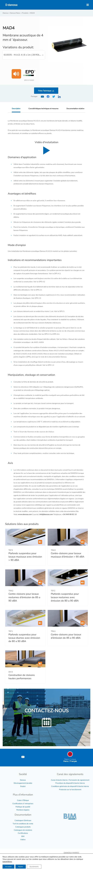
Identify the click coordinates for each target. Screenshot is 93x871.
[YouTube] (23, 757)
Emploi (22, 786)
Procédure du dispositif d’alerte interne (70, 783)
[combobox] (24, 55)
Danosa (23, 780)
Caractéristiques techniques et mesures (43, 108)
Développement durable (23, 783)
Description (16, 108)
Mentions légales (22, 810)
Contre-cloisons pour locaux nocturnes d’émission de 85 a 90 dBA (24, 597)
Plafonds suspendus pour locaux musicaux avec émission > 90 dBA (25, 557)
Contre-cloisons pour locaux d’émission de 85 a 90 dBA (66, 636)
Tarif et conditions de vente (23, 823)
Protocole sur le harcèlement (70, 789)
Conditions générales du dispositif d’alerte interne (70, 786)
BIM (22, 836)
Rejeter (20, 867)
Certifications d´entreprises (22, 803)
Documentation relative (75, 108)
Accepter (8, 867)
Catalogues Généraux (23, 820)
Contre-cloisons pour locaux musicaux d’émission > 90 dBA (67, 555)
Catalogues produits (23, 827)
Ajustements (34, 867)
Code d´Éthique (23, 800)
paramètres (7, 861)
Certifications (23, 833)
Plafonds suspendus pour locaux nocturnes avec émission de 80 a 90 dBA (65, 597)
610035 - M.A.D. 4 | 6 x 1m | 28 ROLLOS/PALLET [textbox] (24, 54)
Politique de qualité (23, 807)
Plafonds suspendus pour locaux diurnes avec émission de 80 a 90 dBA (24, 638)
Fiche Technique (44, 90)
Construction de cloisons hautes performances (21, 676)
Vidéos (22, 839)
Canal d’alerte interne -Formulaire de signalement (70, 780)
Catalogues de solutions (23, 830)
